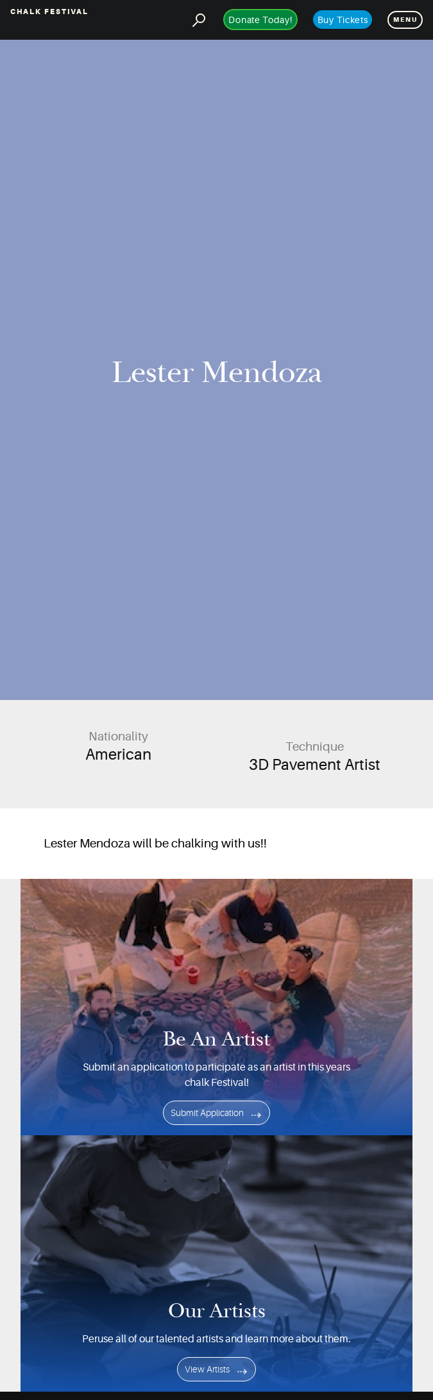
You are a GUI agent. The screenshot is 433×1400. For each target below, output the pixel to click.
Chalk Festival (49, 12)
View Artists (207, 1369)
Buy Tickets (343, 20)
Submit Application (207, 1113)
